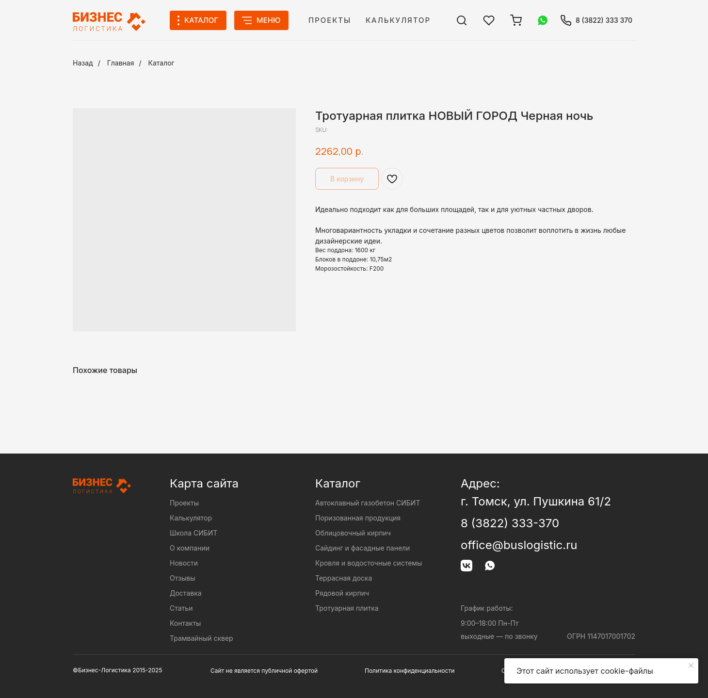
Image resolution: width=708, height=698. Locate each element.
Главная (120, 63)
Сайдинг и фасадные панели (362, 548)
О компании (189, 548)
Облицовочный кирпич (353, 533)
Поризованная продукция (358, 518)
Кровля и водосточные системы (368, 563)
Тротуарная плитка (347, 608)
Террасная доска (343, 578)
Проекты (329, 20)
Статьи (181, 608)
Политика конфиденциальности (409, 670)
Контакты (185, 623)
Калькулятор (398, 20)
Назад (83, 63)
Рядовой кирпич (342, 593)
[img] (461, 20)
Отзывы (182, 578)
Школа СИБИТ (193, 533)
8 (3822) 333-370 (510, 523)
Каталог (161, 63)
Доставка (186, 593)
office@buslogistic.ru (519, 545)
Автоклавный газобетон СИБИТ (367, 503)
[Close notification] (691, 665)
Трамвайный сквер (201, 638)
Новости (184, 563)
